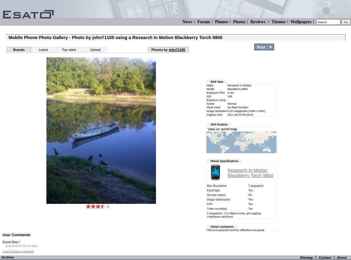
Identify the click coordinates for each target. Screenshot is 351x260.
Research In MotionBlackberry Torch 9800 (250, 173)
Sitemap (306, 257)
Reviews (257, 22)
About (342, 257)
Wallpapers (301, 22)
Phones (221, 22)
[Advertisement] (315, 144)
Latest (43, 50)
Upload (95, 50)
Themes (278, 22)
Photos (239, 22)
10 (107, 206)
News (187, 22)
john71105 (177, 50)
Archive (8, 257)
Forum (203, 22)
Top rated (69, 50)
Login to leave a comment (18, 251)
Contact (325, 257)
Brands (19, 50)
